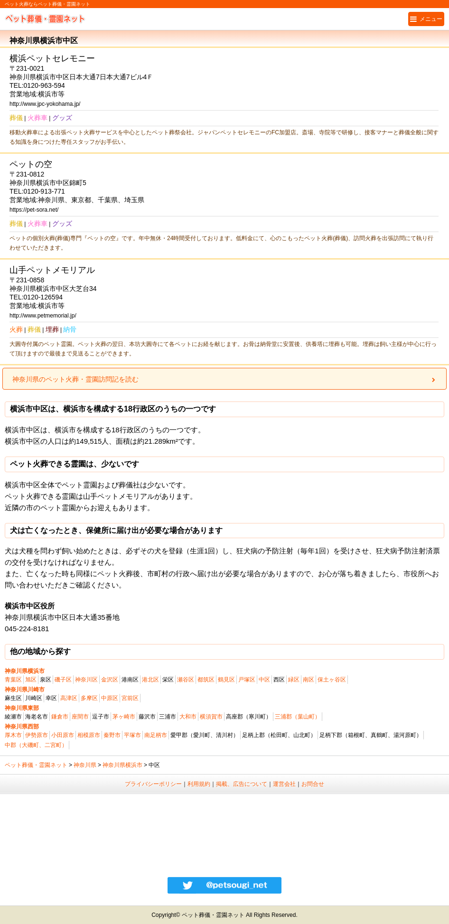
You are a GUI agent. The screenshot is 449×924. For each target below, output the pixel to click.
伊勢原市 (36, 735)
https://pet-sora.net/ (33, 209)
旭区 (31, 679)
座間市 (80, 716)
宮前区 (130, 698)
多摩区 (89, 698)
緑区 (293, 679)
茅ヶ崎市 (123, 716)
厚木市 (13, 735)
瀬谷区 (185, 679)
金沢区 (109, 679)
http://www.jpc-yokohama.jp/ (44, 104)
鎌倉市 (59, 716)
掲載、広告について (241, 784)
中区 (264, 679)
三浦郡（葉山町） (297, 716)
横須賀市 (211, 716)
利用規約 (198, 784)
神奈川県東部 (22, 708)
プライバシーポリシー (153, 784)
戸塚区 (246, 679)
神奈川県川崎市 (25, 689)
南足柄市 (155, 735)
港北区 (150, 679)
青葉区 (13, 679)
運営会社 (284, 784)
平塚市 (132, 735)
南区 (308, 679)
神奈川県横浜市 (25, 671)
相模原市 (88, 735)
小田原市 (62, 735)
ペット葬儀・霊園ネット (36, 765)
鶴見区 (226, 679)
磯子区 (63, 679)
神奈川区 (86, 679)
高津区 (68, 698)
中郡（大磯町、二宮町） (36, 745)
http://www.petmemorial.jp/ (42, 315)
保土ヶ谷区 (332, 679)
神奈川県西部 (22, 726)
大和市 (187, 716)
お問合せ (312, 784)
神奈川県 (85, 765)
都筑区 (206, 679)
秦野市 (112, 735)
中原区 (109, 698)
